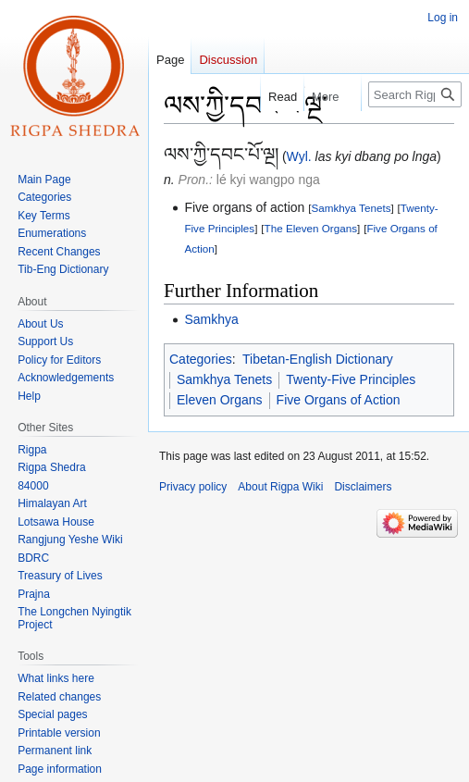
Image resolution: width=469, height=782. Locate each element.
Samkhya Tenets (351, 208)
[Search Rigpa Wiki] (415, 94)
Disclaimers (362, 486)
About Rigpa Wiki (280, 486)
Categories (200, 359)
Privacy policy (193, 486)
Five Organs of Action (339, 399)
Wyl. (299, 156)
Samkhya (211, 319)
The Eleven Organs (311, 228)
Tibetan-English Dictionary (317, 359)
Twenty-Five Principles (350, 379)
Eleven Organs (220, 399)
